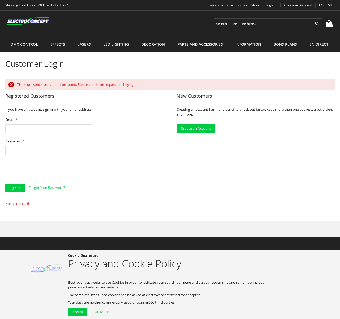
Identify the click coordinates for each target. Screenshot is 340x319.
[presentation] (45, 170)
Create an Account (298, 5)
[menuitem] (24, 44)
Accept (77, 311)
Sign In (271, 5)
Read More (100, 311)
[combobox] (268, 23)
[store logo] (27, 21)
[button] (327, 5)
